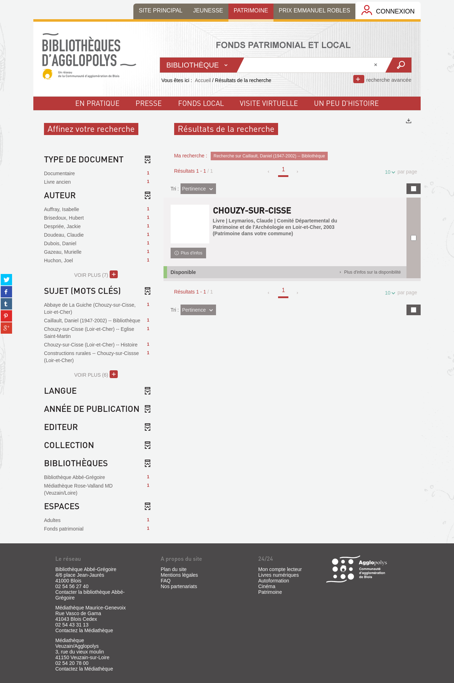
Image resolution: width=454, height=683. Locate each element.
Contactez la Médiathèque (84, 630)
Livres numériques (278, 575)
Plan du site (174, 569)
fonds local (201, 103)
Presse (148, 103)
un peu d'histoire (346, 103)
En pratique (97, 103)
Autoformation (273, 580)
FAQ (166, 580)
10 (389, 172)
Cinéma (266, 586)
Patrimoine (270, 592)
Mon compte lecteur (280, 569)
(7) (96, 274)
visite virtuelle (269, 103)
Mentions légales (179, 575)
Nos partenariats (179, 586)
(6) (96, 374)
